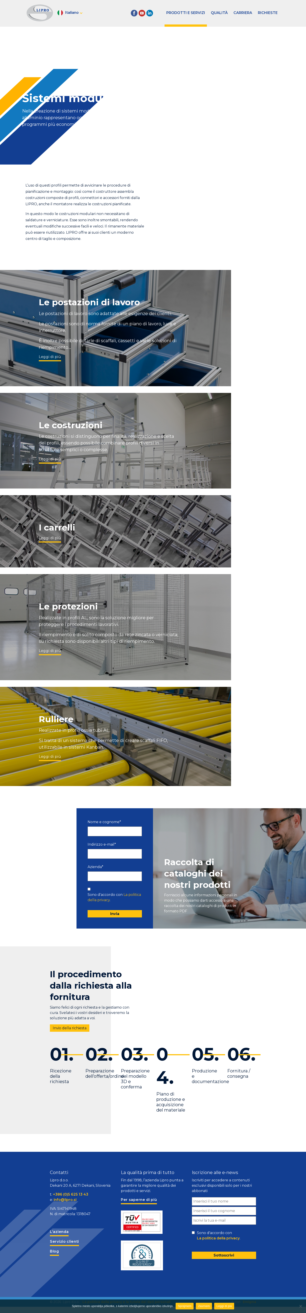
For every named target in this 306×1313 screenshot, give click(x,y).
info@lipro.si (65, 1200)
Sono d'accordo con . (114, 897)
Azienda (95, 867)
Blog (54, 1251)
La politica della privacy (218, 1238)
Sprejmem (184, 1306)
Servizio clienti (64, 1241)
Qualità (219, 13)
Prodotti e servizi (185, 13)
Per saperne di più (139, 1200)
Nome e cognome (104, 822)
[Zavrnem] (300, 1306)
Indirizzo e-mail (102, 844)
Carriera (242, 13)
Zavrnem (204, 1306)
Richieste (268, 13)
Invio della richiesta (69, 1028)
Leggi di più (50, 357)
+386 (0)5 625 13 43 (70, 1194)
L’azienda (59, 1232)
